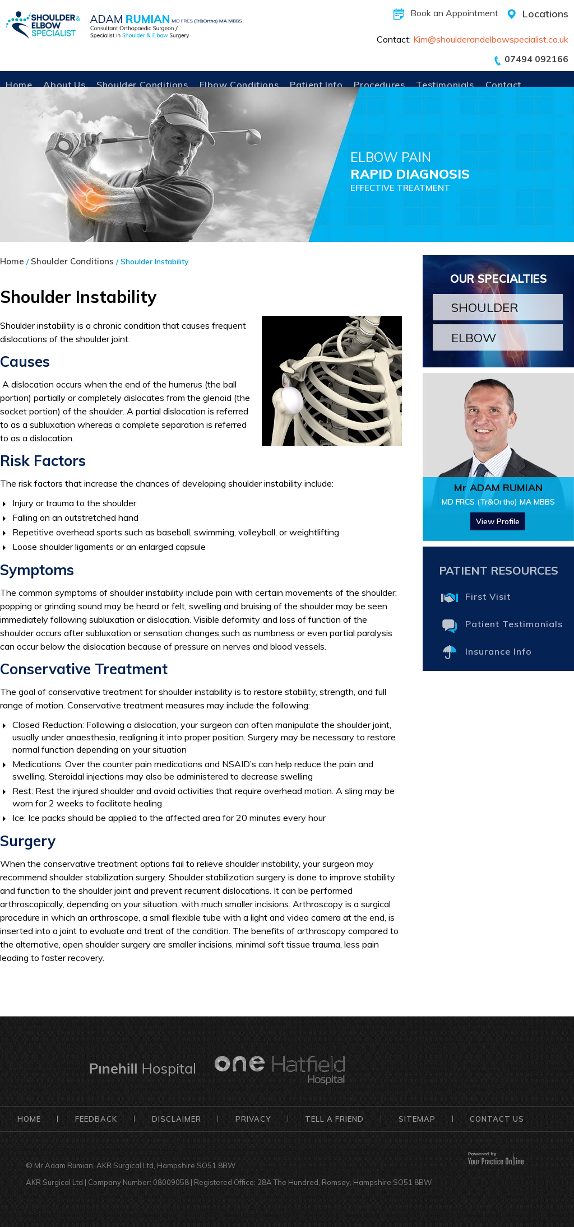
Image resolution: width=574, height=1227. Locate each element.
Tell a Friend (334, 1118)
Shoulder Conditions (142, 84)
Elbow (473, 338)
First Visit (488, 596)
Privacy (253, 1118)
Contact (503, 84)
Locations (545, 13)
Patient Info (316, 84)
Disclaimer (176, 1118)
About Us (64, 84)
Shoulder (485, 307)
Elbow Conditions (239, 84)
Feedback (96, 1118)
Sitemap (417, 1118)
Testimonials (445, 84)
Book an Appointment (454, 12)
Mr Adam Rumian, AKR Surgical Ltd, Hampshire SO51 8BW (134, 1165)
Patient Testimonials (514, 623)
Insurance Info (498, 651)
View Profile (498, 521)
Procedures (379, 84)
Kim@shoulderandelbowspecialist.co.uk (490, 39)
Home (19, 84)
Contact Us (497, 1118)
